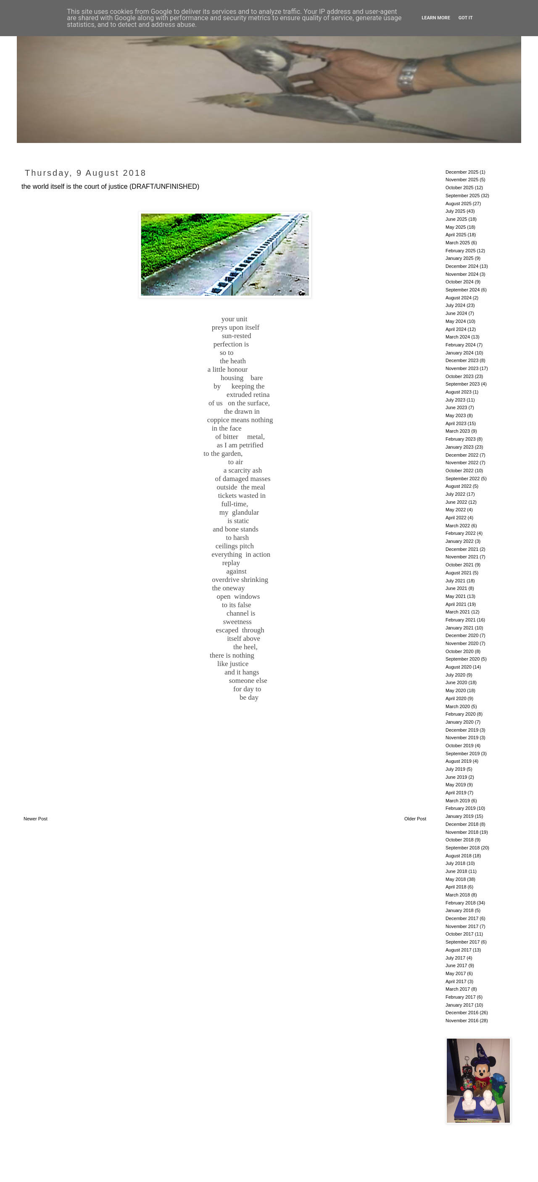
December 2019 (462, 729)
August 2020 (459, 666)
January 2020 (460, 722)
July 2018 (455, 863)
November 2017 (462, 926)
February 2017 (461, 997)
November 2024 (462, 274)
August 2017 (459, 949)
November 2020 (462, 643)
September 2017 (463, 941)
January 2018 (460, 910)
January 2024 (460, 352)
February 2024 (461, 344)
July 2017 (455, 957)
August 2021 (459, 572)
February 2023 (461, 439)
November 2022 (462, 462)
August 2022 (459, 486)
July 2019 (455, 769)
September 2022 (463, 478)
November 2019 (462, 737)
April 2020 (456, 698)
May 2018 (456, 879)
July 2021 (455, 580)
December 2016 (462, 1012)
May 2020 (456, 690)
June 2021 (456, 588)
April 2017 (456, 981)
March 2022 (458, 525)
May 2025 (456, 227)
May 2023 (456, 415)
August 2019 (459, 761)
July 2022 (455, 494)
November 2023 (462, 368)
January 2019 (460, 816)
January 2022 (460, 541)
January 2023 (460, 447)
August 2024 (459, 297)
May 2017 (456, 973)
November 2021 (462, 556)
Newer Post (35, 818)
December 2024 (462, 266)
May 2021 (456, 596)
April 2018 (456, 886)
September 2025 (463, 195)
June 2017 (456, 965)
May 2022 (456, 509)
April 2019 (456, 792)
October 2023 (460, 376)
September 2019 (463, 753)
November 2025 (462, 179)
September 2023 (463, 383)
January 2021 (460, 627)
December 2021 (462, 549)
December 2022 (462, 454)
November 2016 (462, 1020)
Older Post (415, 818)
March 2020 (458, 706)
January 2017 (460, 1004)
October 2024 (460, 281)
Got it (466, 18)
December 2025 (462, 172)
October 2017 (460, 933)
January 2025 (460, 258)
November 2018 (462, 832)
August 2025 (459, 203)
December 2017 (462, 918)
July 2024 (455, 305)
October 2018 (460, 839)
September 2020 (463, 658)
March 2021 (458, 611)
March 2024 (458, 336)
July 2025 (455, 211)
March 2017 (458, 989)
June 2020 (456, 682)
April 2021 (456, 604)
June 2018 (456, 871)
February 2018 (461, 902)
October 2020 (460, 651)
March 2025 (458, 242)
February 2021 (461, 619)
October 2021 (460, 564)
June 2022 (456, 502)
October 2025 (460, 187)
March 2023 (458, 431)
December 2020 (462, 635)
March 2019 (458, 800)
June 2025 (456, 219)
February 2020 (461, 714)
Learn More (436, 18)
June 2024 (456, 313)
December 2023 (462, 360)
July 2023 (455, 399)
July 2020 (455, 674)
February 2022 (461, 533)
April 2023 (456, 423)
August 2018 (459, 855)
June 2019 (456, 777)
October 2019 (460, 745)
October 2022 (460, 470)
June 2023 (456, 407)
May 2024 (456, 321)
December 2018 (462, 824)
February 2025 (461, 250)
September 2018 (463, 847)
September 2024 (463, 289)
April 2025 (456, 234)
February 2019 (461, 808)
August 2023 (459, 391)
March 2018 (458, 894)
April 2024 (456, 329)
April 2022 (456, 517)
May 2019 (456, 784)
